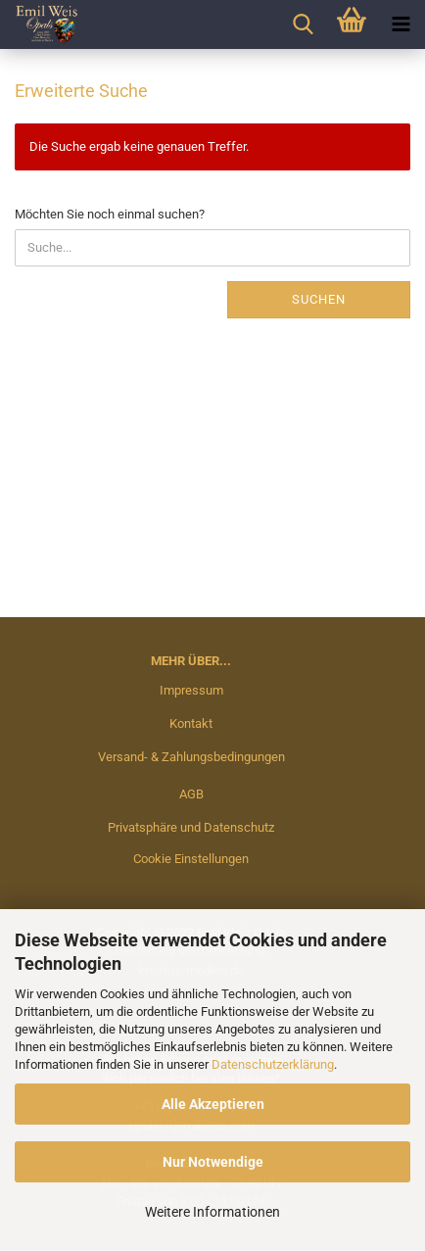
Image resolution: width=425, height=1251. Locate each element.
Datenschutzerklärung (273, 1064)
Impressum (191, 690)
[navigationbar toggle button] (400, 24)
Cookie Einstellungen (191, 858)
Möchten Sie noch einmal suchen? (110, 214)
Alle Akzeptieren (213, 1104)
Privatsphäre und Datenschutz (191, 827)
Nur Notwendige (213, 1162)
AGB (191, 794)
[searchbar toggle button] (302, 24)
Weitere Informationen (212, 1212)
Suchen (319, 299)
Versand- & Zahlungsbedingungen (191, 756)
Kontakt (190, 723)
